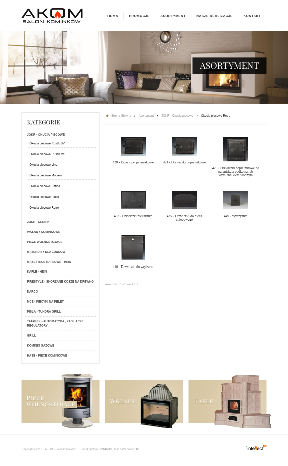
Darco (32, 291)
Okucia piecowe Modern (46, 175)
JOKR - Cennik (38, 222)
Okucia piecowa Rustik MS (47, 154)
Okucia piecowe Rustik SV (47, 143)
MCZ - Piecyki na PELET (45, 301)
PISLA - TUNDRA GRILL (44, 311)
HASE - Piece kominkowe (47, 355)
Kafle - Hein (37, 271)
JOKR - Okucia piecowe (46, 134)
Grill (31, 335)
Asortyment (173, 16)
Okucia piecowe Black (44, 197)
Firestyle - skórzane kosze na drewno (60, 281)
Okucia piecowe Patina (45, 186)
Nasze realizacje (214, 16)
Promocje (139, 16)
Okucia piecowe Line (43, 164)
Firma (112, 16)
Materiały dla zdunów (46, 252)
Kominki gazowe (40, 345)
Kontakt (252, 16)
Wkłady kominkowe (43, 232)
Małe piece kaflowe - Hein (49, 262)
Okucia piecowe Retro (44, 207)
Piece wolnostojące (44, 242)
